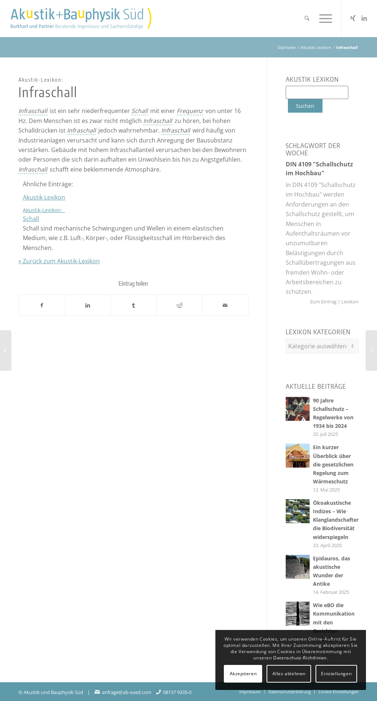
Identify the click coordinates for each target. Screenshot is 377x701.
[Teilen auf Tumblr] (133, 305)
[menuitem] (307, 18)
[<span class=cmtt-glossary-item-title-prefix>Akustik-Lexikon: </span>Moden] (371, 350)
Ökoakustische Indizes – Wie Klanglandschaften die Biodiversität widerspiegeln (336, 517)
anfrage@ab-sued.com (126, 690)
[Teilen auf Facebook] (42, 305)
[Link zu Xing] (353, 18)
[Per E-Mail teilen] (225, 305)
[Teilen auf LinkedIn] (88, 305)
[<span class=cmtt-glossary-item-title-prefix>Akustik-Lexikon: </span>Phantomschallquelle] (5, 350)
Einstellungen (336, 673)
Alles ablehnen (289, 673)
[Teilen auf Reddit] (179, 305)
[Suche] (307, 18)
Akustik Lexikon (44, 197)
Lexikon (349, 301)
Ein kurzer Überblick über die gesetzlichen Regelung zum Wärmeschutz (333, 462)
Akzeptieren (243, 673)
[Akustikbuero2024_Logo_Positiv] (81, 18)
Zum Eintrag (324, 301)
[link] (32, 111)
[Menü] (323, 18)
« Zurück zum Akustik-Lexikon (59, 261)
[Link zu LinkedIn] (364, 18)
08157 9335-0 (177, 690)
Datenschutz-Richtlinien (300, 658)
